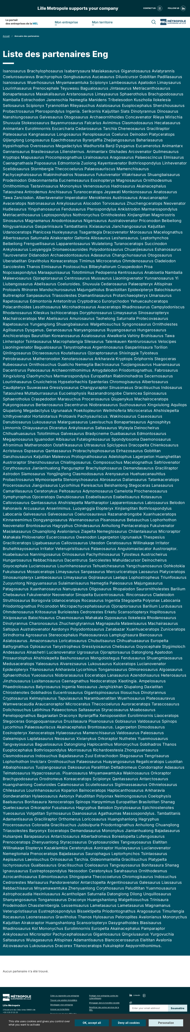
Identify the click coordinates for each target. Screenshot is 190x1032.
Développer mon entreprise (61, 1005)
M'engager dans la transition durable (104, 1003)
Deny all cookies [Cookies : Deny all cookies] (129, 1023)
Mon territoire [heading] (102, 22)
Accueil (6, 36)
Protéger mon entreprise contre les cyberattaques (103, 997)
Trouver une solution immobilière (63, 1000)
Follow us (177, 8)
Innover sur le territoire (59, 1009)
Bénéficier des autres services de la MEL (104, 1008)
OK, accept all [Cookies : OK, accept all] (92, 1023)
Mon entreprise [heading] (66, 22)
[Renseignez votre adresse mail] (148, 1008)
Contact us (152, 8)
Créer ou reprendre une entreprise (64, 996)
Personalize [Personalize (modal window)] (166, 1023)
